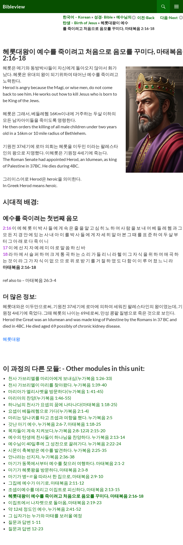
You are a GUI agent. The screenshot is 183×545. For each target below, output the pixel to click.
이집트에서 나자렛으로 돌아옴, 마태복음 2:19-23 (54, 502)
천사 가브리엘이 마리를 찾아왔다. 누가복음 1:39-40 (57, 384)
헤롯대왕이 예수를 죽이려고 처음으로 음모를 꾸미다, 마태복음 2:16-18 (75, 495)
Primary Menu (176, 6)
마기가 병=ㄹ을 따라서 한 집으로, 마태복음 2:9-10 (55, 476)
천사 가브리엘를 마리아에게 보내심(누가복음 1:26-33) (60, 378)
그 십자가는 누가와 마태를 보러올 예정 (45, 515)
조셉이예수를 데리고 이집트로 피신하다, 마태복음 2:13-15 (64, 489)
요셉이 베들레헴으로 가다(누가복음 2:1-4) (48, 410)
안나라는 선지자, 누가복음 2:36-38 (41, 456)
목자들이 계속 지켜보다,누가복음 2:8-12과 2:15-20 (56, 430)
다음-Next (169, 17)
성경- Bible (103, 17)
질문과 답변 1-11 (24, 522)
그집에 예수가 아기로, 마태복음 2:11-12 (46, 482)
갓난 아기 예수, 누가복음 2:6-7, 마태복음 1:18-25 (54, 424)
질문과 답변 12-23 (25, 528)
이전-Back (146, 17)
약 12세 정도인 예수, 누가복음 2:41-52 (44, 508)
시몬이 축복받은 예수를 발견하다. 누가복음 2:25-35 (57, 450)
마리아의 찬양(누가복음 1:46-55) (39, 397)
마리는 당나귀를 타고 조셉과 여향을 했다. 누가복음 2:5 (60, 417)
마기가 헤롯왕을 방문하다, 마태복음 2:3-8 (48, 469)
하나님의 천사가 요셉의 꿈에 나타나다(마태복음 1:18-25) (62, 404)
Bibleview (14, 7)
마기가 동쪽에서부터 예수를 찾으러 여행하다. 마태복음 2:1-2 (66, 463)
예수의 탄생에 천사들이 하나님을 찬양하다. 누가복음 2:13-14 (66, 437)
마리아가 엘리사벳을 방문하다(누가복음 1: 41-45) (55, 391)
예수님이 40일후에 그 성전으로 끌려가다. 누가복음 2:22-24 (64, 443)
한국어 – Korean (77, 17)
